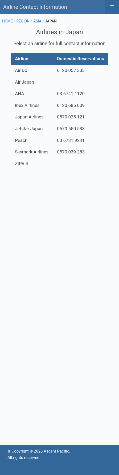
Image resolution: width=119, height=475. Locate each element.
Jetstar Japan (29, 128)
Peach (21, 140)
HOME (7, 21)
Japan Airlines (29, 116)
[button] (112, 7)
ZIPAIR (21, 163)
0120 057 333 (71, 70)
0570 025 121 (71, 116)
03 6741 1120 (71, 93)
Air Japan (24, 82)
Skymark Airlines (31, 152)
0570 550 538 (71, 128)
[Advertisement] (59, 242)
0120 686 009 (71, 105)
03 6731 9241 (71, 140)
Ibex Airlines (27, 105)
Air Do (21, 70)
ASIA (37, 21)
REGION (23, 21)
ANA (19, 93)
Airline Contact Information (35, 7)
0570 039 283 (71, 152)
